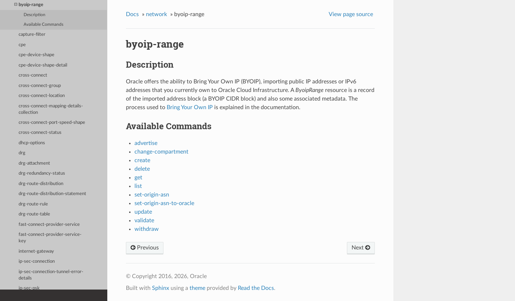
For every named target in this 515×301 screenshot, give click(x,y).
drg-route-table (34, 214)
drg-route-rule (33, 204)
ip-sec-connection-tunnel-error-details (51, 275)
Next (361, 248)
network (156, 14)
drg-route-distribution (41, 183)
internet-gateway (36, 251)
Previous (145, 248)
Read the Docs (256, 288)
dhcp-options (32, 143)
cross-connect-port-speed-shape (52, 122)
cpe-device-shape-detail (43, 65)
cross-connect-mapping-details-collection (51, 109)
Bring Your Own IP (190, 107)
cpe (22, 45)
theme (197, 288)
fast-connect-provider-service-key (50, 237)
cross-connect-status (40, 132)
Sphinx (160, 288)
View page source (351, 14)
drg (22, 153)
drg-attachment (34, 163)
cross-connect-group (40, 85)
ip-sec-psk (29, 288)
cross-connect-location (42, 95)
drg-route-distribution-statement (52, 193)
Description (34, 15)
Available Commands (43, 24)
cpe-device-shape (36, 55)
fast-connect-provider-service (49, 224)
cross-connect (33, 75)
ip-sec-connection (37, 261)
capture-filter (32, 34)
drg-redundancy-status (42, 173)
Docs (132, 14)
